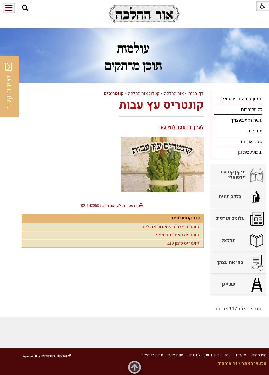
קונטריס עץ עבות (161, 105)
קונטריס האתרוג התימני (177, 235)
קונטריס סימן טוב (183, 243)
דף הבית (196, 93)
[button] (25, 8)
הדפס (133, 205)
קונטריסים (114, 93)
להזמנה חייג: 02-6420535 (101, 205)
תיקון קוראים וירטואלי (241, 98)
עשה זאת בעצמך (246, 120)
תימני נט (254, 130)
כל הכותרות (251, 109)
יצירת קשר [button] (9, 86)
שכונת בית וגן (250, 152)
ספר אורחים (250, 141)
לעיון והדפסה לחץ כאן (181, 127)
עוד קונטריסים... (184, 218)
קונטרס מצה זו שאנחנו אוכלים (170, 226)
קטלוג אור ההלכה (144, 93)
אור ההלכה (174, 93)
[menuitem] (238, 98)
